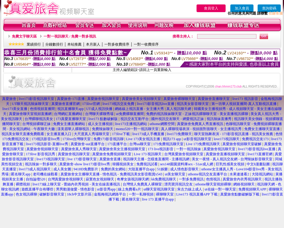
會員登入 (211, 8)
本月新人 (93, 44)
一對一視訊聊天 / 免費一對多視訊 (70, 36)
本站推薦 (74, 44)
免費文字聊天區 (24, 36)
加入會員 (242, 8)
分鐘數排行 (54, 44)
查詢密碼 (269, 8)
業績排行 (34, 44)
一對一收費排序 (146, 44)
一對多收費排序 (116, 44)
